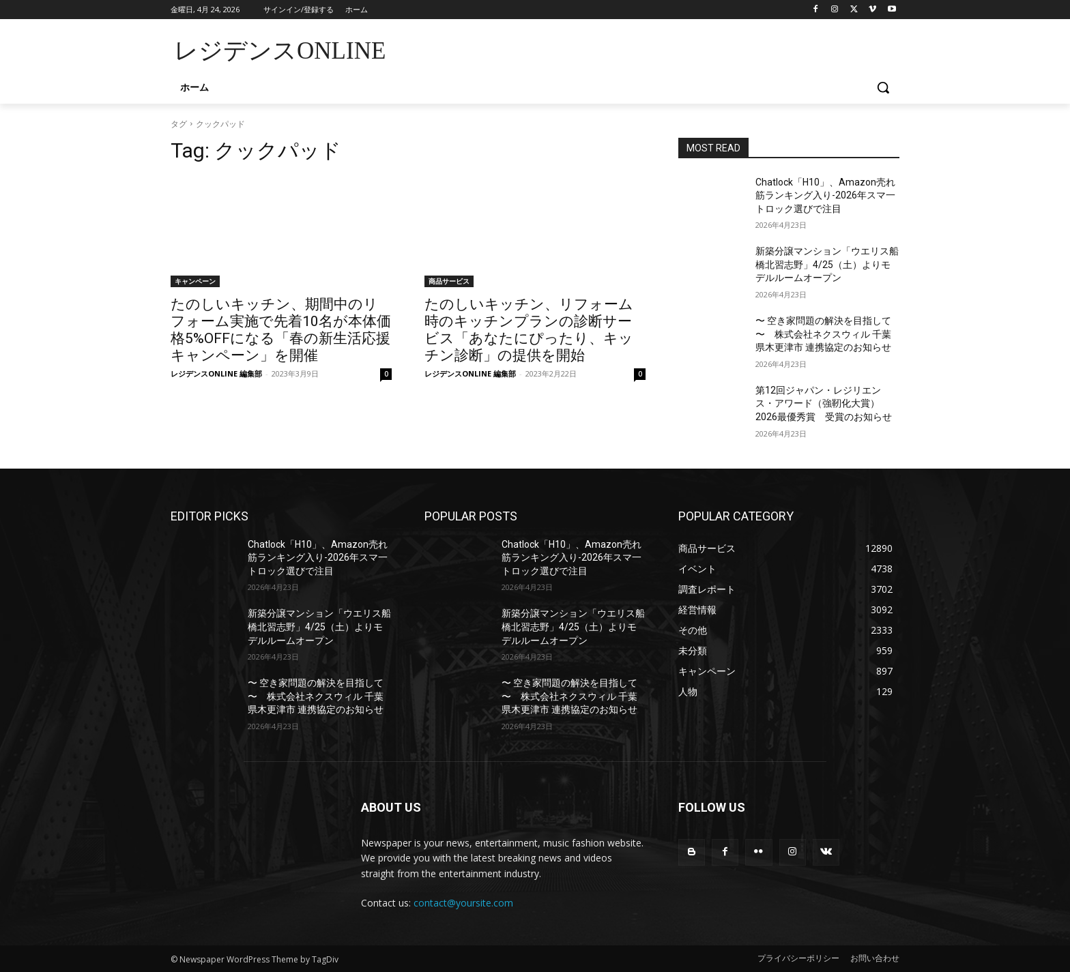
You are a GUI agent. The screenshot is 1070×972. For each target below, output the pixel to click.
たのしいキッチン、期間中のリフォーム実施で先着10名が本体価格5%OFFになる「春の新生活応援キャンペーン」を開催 (281, 330)
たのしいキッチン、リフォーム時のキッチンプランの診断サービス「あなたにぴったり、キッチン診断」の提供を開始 (528, 330)
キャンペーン (195, 281)
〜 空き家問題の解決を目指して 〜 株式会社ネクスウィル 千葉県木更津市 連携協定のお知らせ (823, 334)
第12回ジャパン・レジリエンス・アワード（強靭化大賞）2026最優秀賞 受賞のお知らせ (823, 403)
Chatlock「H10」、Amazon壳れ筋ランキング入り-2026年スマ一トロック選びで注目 (825, 195)
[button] (883, 87)
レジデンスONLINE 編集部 (216, 373)
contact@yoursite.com (463, 902)
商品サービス (449, 281)
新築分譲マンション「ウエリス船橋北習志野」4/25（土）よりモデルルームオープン (827, 264)
